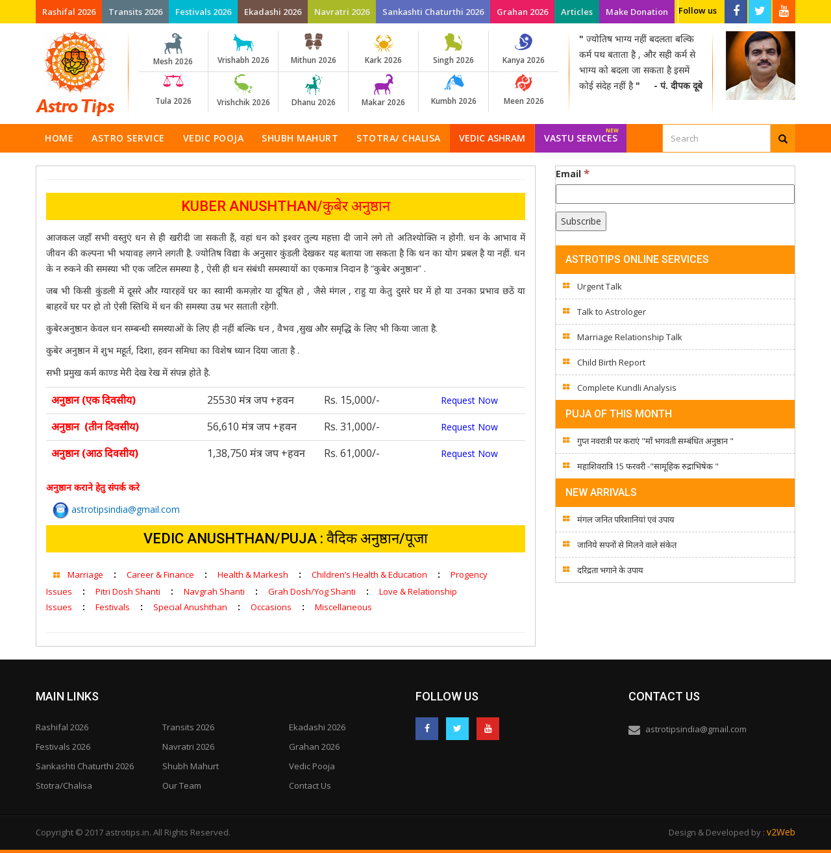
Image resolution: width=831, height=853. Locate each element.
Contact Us (310, 785)
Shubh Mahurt (300, 138)
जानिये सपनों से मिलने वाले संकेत (626, 544)
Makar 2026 (383, 91)
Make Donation (637, 11)
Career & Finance (160, 574)
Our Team (181, 785)
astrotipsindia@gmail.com (116, 509)
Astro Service (128, 138)
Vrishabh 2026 (243, 49)
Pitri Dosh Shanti (127, 591)
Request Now (469, 400)
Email (572, 173)
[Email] (675, 194)
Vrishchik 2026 (243, 91)
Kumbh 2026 (453, 90)
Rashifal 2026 (68, 11)
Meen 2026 (523, 90)
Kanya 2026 (523, 49)
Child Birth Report (611, 362)
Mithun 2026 (313, 49)
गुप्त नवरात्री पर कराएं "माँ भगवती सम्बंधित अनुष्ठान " (655, 441)
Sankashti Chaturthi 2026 (433, 11)
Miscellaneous (343, 607)
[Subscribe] (581, 221)
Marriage (85, 574)
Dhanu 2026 (313, 91)
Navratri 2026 (341, 11)
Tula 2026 (173, 90)
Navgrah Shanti (214, 591)
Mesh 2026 (173, 50)
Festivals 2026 (203, 11)
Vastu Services (581, 134)
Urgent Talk (599, 286)
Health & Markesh (252, 574)
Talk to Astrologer (611, 311)
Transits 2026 (135, 11)
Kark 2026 (383, 49)
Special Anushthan (190, 607)
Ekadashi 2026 (272, 11)
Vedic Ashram (492, 138)
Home (59, 138)
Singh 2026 (453, 49)
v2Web (781, 832)
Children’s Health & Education (369, 574)
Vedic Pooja (213, 138)
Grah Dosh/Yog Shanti (312, 591)
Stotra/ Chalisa (398, 138)
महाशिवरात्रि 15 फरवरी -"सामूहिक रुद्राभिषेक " (648, 466)
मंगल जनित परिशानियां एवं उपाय (626, 519)
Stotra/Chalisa (64, 785)
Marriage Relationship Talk (629, 337)
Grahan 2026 (522, 11)
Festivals (112, 607)
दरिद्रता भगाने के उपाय (610, 570)
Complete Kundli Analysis (626, 387)
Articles (577, 11)
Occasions (271, 607)
